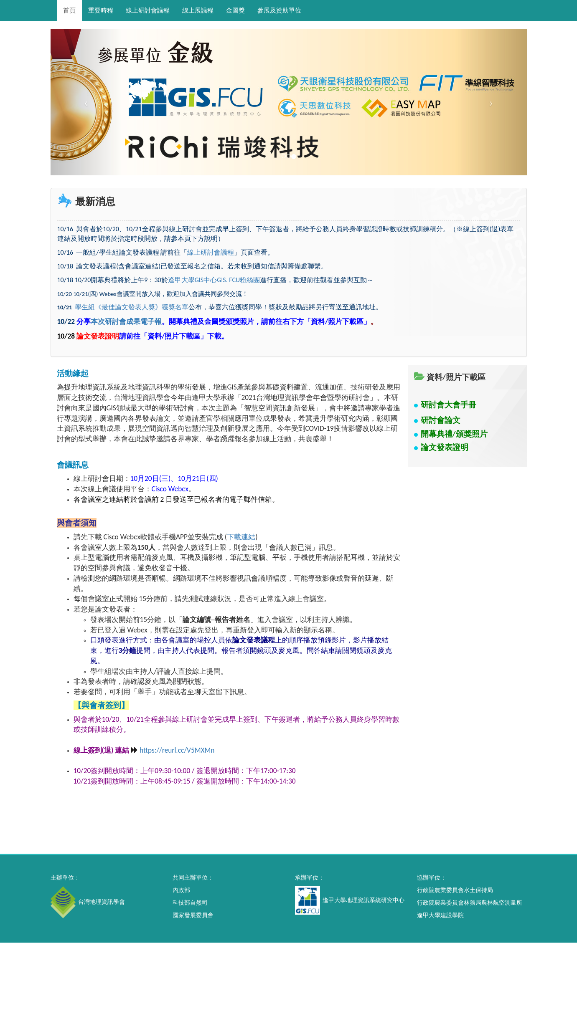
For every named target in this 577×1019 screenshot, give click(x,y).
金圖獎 (235, 10)
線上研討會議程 (148, 10)
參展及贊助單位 (279, 10)
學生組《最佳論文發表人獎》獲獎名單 (131, 307)
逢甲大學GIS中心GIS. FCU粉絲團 (214, 280)
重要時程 (100, 10)
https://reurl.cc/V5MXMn (177, 750)
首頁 (69, 10)
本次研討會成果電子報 (126, 321)
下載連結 (241, 536)
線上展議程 (198, 10)
